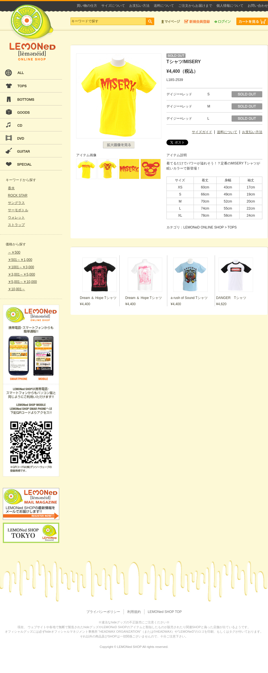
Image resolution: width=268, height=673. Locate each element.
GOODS (31, 111)
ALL (31, 73)
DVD (31, 137)
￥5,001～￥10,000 (22, 282)
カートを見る (252, 21)
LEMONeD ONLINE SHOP (32, 33)
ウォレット (16, 217)
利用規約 (134, 612)
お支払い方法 (139, 6)
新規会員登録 (197, 21)
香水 (11, 188)
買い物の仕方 (87, 6)
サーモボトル (18, 210)
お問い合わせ (258, 6)
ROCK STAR (17, 195)
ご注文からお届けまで (195, 6)
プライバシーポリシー (103, 612)
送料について (164, 6)
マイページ (170, 21)
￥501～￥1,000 (20, 260)
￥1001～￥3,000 (21, 267)
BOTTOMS (31, 99)
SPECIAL (31, 163)
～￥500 (14, 252)
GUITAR (31, 150)
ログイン (222, 21)
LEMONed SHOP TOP (165, 612)
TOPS (31, 86)
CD (31, 124)
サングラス (16, 203)
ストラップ (16, 225)
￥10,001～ (16, 289)
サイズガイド (202, 132)
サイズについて (113, 6)
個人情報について (229, 6)
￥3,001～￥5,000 (21, 274)
